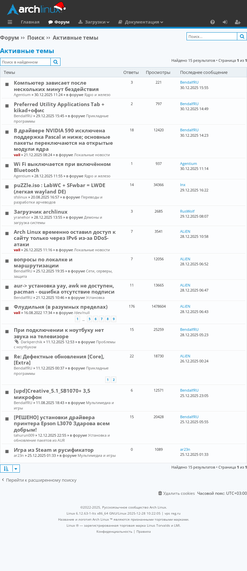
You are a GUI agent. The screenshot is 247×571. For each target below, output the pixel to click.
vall (17, 154)
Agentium (22, 94)
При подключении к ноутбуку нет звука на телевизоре (59, 332)
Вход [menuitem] (227, 23)
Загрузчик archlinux (41, 211)
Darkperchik (31, 341)
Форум (62, 22)
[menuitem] (212, 22)
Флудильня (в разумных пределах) (61, 306)
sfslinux (20, 197)
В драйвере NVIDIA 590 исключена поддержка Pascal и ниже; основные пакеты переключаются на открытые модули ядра (63, 139)
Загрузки (95, 22)
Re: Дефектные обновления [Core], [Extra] (59, 359)
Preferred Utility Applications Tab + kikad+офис (59, 107)
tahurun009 (24, 435)
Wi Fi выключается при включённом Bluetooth (62, 167)
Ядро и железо (97, 94)
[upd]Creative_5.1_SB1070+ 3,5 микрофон (52, 393)
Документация (142, 22)
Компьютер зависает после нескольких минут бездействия (56, 85)
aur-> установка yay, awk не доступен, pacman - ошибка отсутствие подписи (64, 288)
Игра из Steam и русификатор (54, 449)
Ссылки (11, 23)
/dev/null (82, 312)
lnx (183, 184)
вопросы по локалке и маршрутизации (43, 262)
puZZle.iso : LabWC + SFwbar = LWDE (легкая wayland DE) (59, 188)
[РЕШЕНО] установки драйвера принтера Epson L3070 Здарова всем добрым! (62, 423)
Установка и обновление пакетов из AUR (62, 438)
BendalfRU (189, 82)
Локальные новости (92, 154)
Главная (30, 22)
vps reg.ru (172, 513)
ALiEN (185, 231)
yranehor (22, 217)
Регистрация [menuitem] (239, 23)
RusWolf (187, 211)
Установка (95, 297)
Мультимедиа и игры (97, 455)
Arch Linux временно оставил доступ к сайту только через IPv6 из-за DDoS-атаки (65, 238)
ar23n (19, 455)
